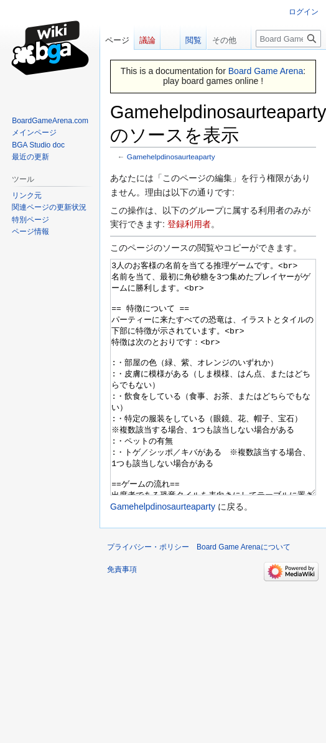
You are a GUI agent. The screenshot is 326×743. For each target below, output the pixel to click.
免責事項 (122, 616)
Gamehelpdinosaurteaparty (171, 156)
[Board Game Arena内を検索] (288, 38)
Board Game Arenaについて (244, 593)
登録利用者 (189, 224)
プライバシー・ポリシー (148, 593)
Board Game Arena (266, 71)
